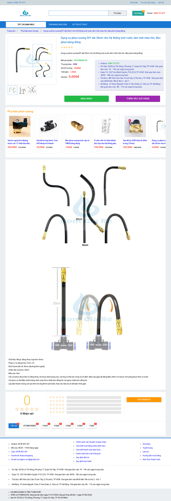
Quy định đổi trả (82, 457)
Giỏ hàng (138, 13)
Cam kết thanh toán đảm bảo (88, 450)
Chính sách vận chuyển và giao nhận (91, 442)
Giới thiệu (146, 444)
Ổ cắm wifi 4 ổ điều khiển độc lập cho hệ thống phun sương (105, 142)
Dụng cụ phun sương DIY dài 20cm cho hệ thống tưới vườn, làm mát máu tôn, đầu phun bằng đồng (84, 31)
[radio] (17, 409)
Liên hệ (161, 2)
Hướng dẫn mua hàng (152, 455)
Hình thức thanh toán (151, 459)
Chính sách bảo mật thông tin (88, 453)
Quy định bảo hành (84, 461)
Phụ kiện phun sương (29, 31)
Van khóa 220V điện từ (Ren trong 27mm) (135, 141)
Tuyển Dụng (148, 448)
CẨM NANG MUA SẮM (58, 24)
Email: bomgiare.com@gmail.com (25, 459)
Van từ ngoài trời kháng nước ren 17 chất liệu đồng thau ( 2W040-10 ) (19, 142)
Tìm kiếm (117, 13)
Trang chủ (13, 31)
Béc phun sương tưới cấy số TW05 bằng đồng (77, 141)
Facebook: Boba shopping (22, 455)
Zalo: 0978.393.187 (19, 452)
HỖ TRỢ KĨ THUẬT (79, 24)
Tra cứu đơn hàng (148, 2)
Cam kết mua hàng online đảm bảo (90, 446)
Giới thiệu (134, 2)
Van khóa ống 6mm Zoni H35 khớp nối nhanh (47, 141)
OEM (75, 64)
